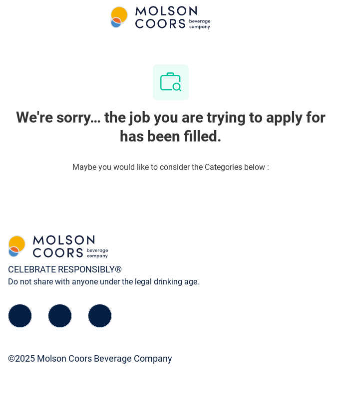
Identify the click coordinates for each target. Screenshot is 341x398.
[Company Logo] (160, 17)
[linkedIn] (60, 316)
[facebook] (20, 316)
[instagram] (100, 316)
